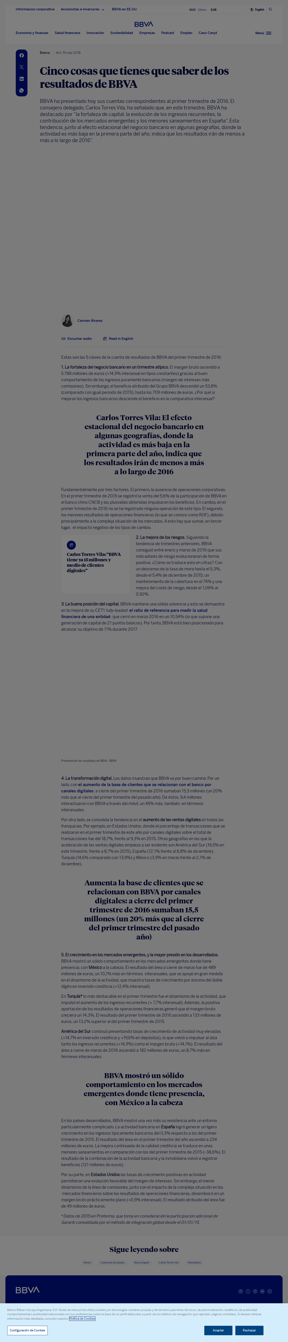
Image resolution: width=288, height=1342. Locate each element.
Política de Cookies (82, 1318)
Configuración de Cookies (27, 1330)
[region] (144, 1322)
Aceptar (218, 1330)
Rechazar (249, 1330)
